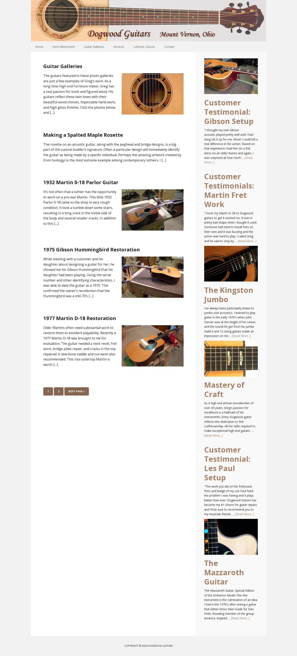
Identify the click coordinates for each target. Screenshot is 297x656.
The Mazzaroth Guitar (224, 572)
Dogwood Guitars (148, 20)
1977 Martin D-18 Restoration (106, 325)
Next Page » (76, 400)
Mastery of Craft (224, 389)
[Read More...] (247, 241)
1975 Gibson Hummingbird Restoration (100, 252)
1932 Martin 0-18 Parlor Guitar (108, 181)
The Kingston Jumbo (228, 294)
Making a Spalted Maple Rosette (113, 133)
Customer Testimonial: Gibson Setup (228, 112)
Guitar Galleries (77, 65)
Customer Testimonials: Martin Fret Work (229, 190)
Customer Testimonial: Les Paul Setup (227, 464)
